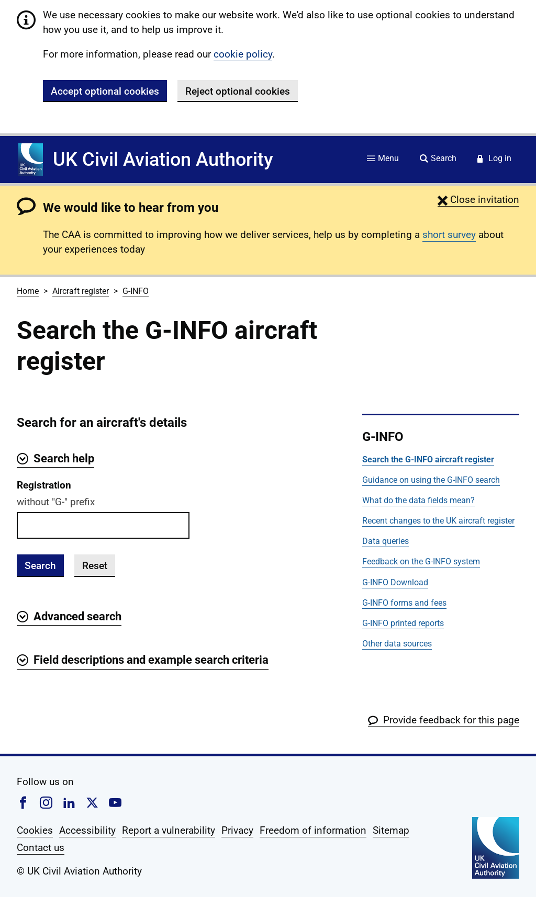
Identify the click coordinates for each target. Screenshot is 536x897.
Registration (44, 485)
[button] (478, 200)
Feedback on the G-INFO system (421, 561)
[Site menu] (383, 159)
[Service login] (494, 159)
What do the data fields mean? (418, 500)
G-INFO (135, 291)
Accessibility (87, 830)
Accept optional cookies (105, 91)
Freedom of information (313, 830)
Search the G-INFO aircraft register (428, 459)
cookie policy (243, 54)
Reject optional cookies (237, 91)
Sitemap (391, 830)
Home (28, 291)
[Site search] (438, 159)
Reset (94, 566)
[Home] (30, 159)
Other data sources (397, 644)
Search (40, 566)
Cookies (35, 830)
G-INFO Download (395, 582)
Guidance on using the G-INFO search (431, 480)
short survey (449, 235)
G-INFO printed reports (403, 623)
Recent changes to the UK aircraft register (438, 521)
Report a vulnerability (168, 830)
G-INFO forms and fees (404, 603)
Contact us (40, 848)
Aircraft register (80, 291)
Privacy (237, 830)
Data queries (385, 541)
